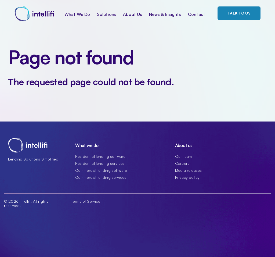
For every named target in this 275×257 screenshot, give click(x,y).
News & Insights (165, 14)
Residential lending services (100, 163)
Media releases (188, 170)
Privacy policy (187, 177)
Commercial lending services (100, 177)
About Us (132, 14)
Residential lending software (100, 156)
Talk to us (239, 13)
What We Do (77, 14)
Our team (183, 156)
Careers (182, 163)
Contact (196, 14)
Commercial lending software (101, 170)
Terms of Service (85, 201)
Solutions (106, 14)
